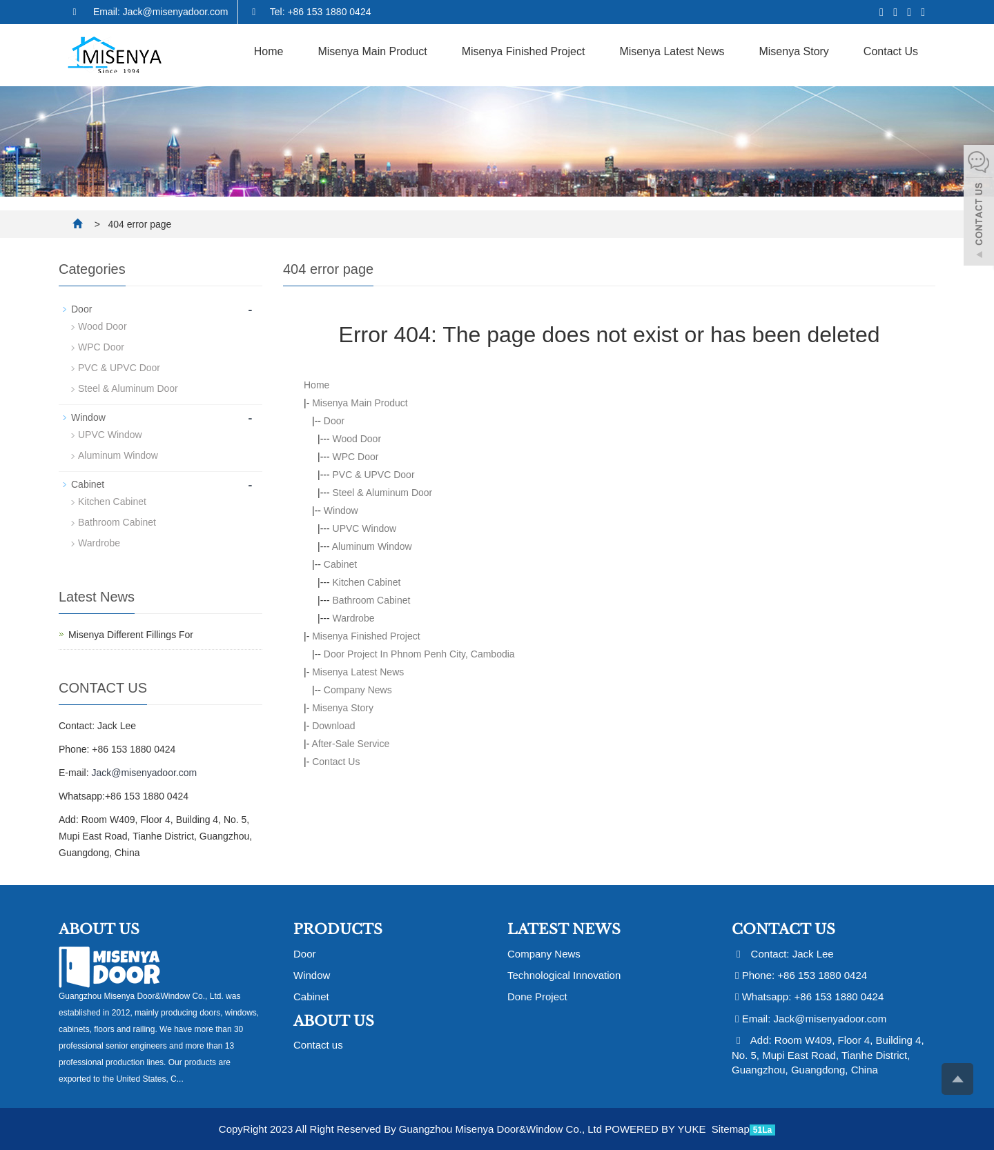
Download (333, 725)
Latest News (564, 929)
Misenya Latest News (671, 51)
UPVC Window (365, 528)
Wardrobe (354, 618)
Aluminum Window (372, 546)
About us (333, 1021)
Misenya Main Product (372, 51)
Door (334, 420)
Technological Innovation (564, 975)
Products (337, 929)
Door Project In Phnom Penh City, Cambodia (419, 654)
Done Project (537, 996)
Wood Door (357, 438)
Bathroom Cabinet (372, 600)
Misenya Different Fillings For (130, 634)
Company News (358, 689)
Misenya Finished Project (523, 51)
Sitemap (731, 1129)
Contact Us (891, 51)
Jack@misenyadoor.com (144, 772)
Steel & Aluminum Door (383, 492)
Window (341, 510)
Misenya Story (793, 51)
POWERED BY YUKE (656, 1129)
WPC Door (356, 456)
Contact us (318, 1045)
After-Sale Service (350, 743)
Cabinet (340, 564)
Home (269, 51)
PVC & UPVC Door (374, 474)
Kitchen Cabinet (367, 582)
